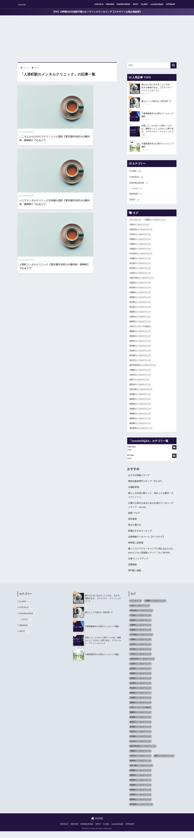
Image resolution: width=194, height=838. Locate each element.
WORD (137, 189)
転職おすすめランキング (140, 532)
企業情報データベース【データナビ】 (147, 538)
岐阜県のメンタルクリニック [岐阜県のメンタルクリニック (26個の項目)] (140, 303)
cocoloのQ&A (157, 4)
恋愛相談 (132, 571)
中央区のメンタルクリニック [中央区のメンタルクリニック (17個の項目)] (140, 235)
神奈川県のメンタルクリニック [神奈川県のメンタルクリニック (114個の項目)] (141, 390)
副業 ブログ (134, 514)
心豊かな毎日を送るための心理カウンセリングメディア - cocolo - (151, 506)
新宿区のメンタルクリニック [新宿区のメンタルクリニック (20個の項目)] (140, 342)
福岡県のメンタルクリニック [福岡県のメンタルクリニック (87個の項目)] (140, 395)
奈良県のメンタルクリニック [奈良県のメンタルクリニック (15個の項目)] (140, 288)
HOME (97, 825)
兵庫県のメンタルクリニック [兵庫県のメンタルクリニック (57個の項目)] (140, 245)
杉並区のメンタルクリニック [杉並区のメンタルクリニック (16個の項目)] (140, 351)
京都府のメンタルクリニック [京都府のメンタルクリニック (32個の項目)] (140, 240)
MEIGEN (110, 4)
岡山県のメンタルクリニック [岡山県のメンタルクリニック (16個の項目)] (140, 308)
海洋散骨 (132, 520)
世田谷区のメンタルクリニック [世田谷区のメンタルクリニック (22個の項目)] (141, 230)
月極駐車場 (134, 488)
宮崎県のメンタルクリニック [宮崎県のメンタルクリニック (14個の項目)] (140, 298)
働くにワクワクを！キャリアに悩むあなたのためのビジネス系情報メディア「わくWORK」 (151, 554)
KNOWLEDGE (123, 4)
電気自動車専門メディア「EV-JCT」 (147, 482)
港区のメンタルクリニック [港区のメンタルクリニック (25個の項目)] (139, 381)
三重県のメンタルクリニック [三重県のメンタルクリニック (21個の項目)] (154, 220)
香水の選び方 (135, 526)
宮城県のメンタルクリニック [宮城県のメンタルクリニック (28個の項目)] (140, 293)
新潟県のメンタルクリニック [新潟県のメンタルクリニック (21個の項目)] (140, 347)
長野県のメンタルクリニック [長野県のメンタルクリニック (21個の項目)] (140, 419)
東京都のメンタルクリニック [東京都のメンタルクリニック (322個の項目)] (140, 356)
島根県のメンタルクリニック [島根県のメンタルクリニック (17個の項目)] (140, 313)
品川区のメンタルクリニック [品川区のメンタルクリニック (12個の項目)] (140, 264)
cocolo (23, 4)
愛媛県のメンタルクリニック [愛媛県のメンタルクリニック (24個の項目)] (140, 332)
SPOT (135, 4)
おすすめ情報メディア (139, 476)
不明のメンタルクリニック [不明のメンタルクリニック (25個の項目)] (139, 225)
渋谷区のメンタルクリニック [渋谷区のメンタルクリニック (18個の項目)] (140, 376)
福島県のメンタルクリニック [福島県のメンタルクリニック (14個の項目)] (140, 400)
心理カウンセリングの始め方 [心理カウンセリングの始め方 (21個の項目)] (140, 327)
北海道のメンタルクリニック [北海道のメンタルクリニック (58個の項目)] (140, 250)
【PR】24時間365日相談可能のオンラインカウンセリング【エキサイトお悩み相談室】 (97, 12)
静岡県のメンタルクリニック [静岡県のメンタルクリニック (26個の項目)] (140, 424)
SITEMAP (170, 4)
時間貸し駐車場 (136, 544)
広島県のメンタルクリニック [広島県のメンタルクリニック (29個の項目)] (140, 317)
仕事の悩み (131, 448)
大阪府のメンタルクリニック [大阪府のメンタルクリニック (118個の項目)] (140, 284)
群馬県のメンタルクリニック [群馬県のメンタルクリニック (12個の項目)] (140, 405)
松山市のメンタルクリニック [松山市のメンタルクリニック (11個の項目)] (140, 361)
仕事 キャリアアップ (138, 565)
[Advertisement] (97, 39)
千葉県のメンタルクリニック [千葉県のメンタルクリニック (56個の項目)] (140, 259)
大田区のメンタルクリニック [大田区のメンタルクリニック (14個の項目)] (140, 274)
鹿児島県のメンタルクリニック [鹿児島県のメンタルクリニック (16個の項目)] (141, 429)
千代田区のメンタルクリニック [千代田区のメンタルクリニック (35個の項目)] (141, 254)
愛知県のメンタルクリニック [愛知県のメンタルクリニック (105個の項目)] (140, 337)
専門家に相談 (135, 577)
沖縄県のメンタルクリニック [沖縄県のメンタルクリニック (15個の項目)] (140, 371)
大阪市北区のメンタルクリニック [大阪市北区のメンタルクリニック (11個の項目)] (142, 279)
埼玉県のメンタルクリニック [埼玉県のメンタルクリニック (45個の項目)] (140, 269)
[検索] (173, 65)
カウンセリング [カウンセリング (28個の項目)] (135, 220)
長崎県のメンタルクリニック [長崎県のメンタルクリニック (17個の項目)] (140, 414)
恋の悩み (130, 456)
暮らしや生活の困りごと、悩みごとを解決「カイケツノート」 (150, 496)
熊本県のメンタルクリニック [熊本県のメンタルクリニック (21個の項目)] (140, 385)
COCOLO (99, 4)
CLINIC (144, 4)
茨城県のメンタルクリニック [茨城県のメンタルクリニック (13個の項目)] (140, 410)
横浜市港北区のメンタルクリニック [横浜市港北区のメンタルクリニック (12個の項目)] (142, 366)
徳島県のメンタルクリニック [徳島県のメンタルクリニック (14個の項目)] (140, 322)
